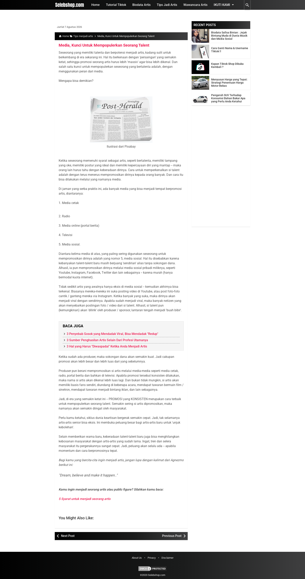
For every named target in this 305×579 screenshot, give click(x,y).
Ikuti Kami (224, 4)
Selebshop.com (156, 575)
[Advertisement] (221, 168)
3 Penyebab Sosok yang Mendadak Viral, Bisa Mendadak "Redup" (112, 334)
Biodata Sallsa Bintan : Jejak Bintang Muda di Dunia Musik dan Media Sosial (229, 35)
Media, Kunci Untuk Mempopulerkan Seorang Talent (104, 45)
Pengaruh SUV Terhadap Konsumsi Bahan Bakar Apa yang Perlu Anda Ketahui (228, 98)
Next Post (67, 536)
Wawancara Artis (195, 5)
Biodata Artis (141, 5)
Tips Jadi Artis (167, 5)
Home (95, 5)
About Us (137, 557)
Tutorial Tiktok (116, 5)
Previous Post (171, 536)
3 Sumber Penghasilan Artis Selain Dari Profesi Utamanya (107, 340)
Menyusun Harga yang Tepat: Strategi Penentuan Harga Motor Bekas (229, 82)
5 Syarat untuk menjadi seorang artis (84, 499)
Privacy (152, 557)
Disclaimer (167, 557)
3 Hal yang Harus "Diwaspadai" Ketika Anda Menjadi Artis (107, 346)
